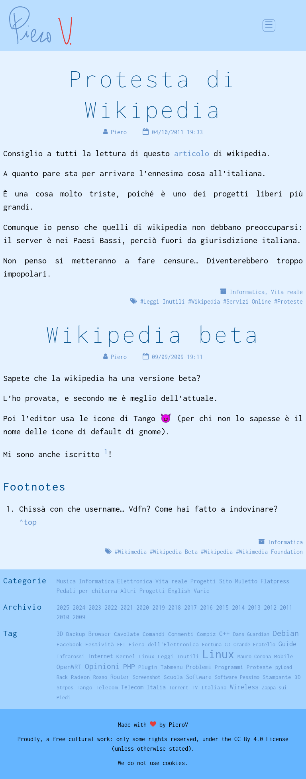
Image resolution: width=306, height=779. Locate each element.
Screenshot (147, 677)
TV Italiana (209, 687)
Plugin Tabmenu (160, 667)
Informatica (247, 291)
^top (28, 521)
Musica (66, 581)
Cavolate (126, 634)
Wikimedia (132, 551)
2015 (222, 607)
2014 (238, 607)
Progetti (203, 581)
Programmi (229, 667)
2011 (286, 607)
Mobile (283, 656)
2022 (110, 607)
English (179, 590)
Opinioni (102, 666)
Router (119, 677)
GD (227, 645)
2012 (270, 607)
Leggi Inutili (164, 301)
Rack (62, 677)
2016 (206, 607)
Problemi (199, 666)
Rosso (100, 677)
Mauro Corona (254, 656)
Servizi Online (248, 301)
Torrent (178, 688)
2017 (190, 607)
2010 (63, 617)
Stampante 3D (282, 677)
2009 (79, 617)
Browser (99, 633)
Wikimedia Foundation (271, 551)
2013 (254, 607)
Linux (218, 654)
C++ (224, 633)
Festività (99, 644)
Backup (75, 634)
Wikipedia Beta (175, 551)
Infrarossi (70, 656)
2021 (126, 607)
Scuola (173, 677)
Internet (100, 656)
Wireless (244, 687)
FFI (121, 645)
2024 (79, 607)
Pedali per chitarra (87, 590)
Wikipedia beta (153, 334)
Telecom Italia (143, 687)
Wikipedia (205, 301)
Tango (84, 687)
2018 (174, 607)
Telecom (107, 687)
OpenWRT (69, 666)
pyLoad (283, 667)
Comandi (154, 634)
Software (199, 676)
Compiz (206, 634)
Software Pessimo (237, 677)
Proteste (290, 301)
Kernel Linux (135, 656)
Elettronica (134, 581)
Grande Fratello (254, 645)
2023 (94, 607)
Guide (287, 644)
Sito (225, 581)
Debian (286, 633)
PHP (129, 666)
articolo (191, 153)
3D (60, 634)
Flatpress (275, 581)
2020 (142, 607)
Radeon (80, 677)
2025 (63, 607)
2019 (158, 607)
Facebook (69, 644)
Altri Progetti (142, 590)
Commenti (181, 634)
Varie (202, 590)
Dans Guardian (251, 634)
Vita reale (287, 291)
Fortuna (212, 645)
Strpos (65, 688)
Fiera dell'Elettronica (164, 644)
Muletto (246, 581)
